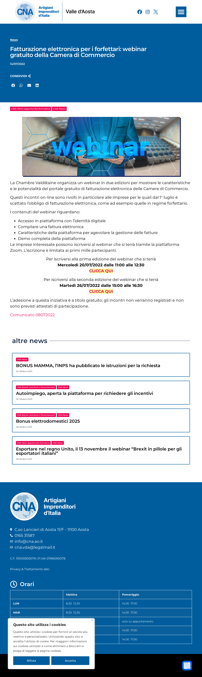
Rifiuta (31, 660)
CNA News (59, 108)
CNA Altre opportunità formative (30, 108)
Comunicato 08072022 (32, 314)
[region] (51, 643)
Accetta (70, 660)
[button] (181, 12)
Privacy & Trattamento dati (29, 569)
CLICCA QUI (101, 271)
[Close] (92, 620)
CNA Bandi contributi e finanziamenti (36, 387)
